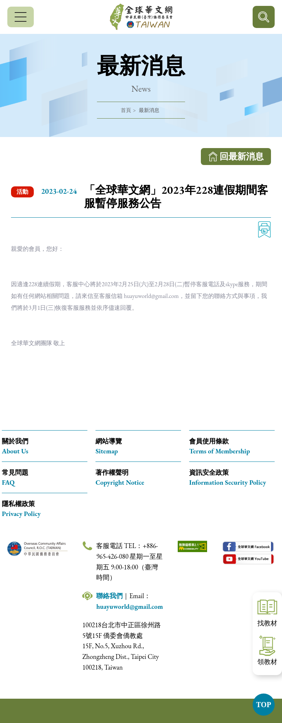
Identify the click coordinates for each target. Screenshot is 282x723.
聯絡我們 (109, 596)
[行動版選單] (20, 17)
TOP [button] (263, 705)
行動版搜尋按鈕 (264, 17)
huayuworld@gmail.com (129, 606)
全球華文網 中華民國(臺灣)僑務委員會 (141, 17)
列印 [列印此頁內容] (264, 229)
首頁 (126, 110)
